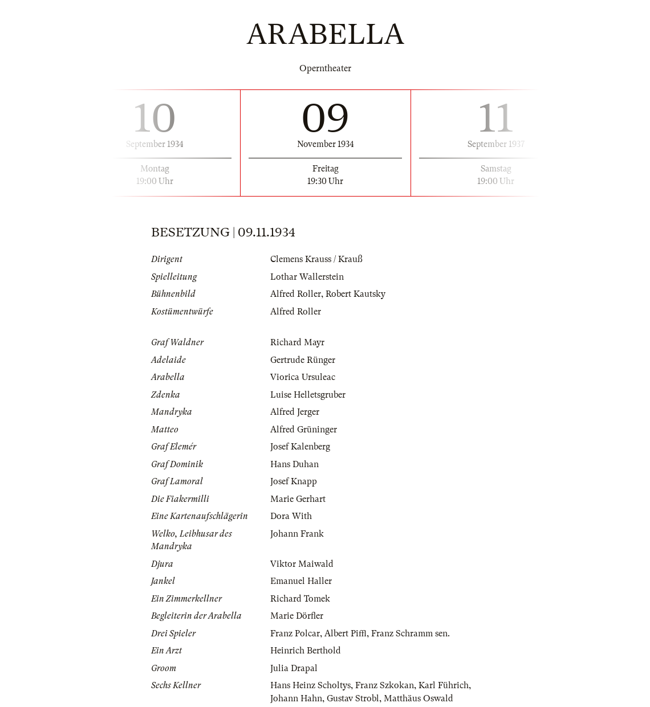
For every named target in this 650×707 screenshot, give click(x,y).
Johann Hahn (296, 698)
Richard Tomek (300, 599)
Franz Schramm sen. (410, 633)
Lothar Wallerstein (307, 277)
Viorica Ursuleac (302, 377)
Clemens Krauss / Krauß (316, 259)
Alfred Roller (295, 294)
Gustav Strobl (353, 698)
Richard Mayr (297, 342)
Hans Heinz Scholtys (310, 685)
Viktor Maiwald (302, 564)
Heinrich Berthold (305, 650)
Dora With (291, 516)
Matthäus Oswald (418, 698)
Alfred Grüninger (303, 429)
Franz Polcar (295, 633)
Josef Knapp (293, 481)
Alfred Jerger (294, 412)
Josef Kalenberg (300, 447)
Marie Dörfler (296, 616)
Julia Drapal (294, 668)
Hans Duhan (294, 464)
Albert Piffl (345, 633)
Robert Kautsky (355, 294)
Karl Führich (444, 685)
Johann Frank (297, 534)
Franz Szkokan (384, 685)
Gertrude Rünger (302, 360)
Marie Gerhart (298, 499)
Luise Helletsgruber (308, 395)
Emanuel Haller (301, 581)
